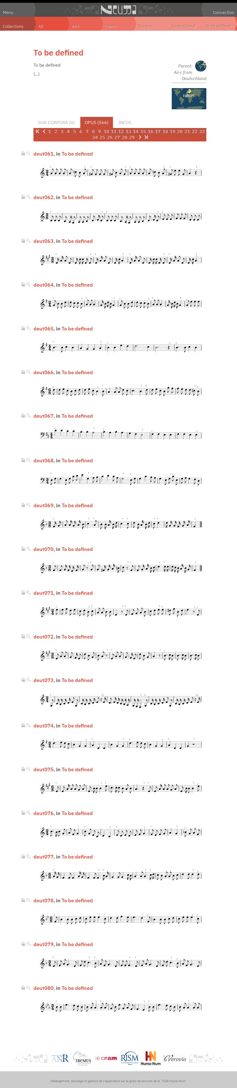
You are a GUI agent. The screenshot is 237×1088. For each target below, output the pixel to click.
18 (165, 131)
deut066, (44, 372)
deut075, (44, 769)
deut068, (44, 460)
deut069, (44, 505)
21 (187, 131)
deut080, (44, 988)
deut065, (44, 328)
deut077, (44, 856)
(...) (36, 74)
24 (95, 137)
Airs (75, 26)
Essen (110, 26)
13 (128, 131)
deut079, (44, 944)
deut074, (44, 725)
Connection (223, 12)
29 (132, 137)
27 (117, 137)
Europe (145, 26)
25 (102, 137)
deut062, (44, 197)
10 (106, 131)
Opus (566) (96, 122)
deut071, (44, 592)
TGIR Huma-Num (174, 1081)
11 (114, 131)
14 (136, 131)
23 (202, 131)
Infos (124, 122)
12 (121, 131)
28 (124, 137)
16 (150, 131)
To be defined (218, 26)
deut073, (44, 680)
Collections (13, 26)
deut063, (44, 241)
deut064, (44, 284)
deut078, (44, 900)
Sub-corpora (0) (56, 122)
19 (172, 131)
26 (110, 137)
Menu (8, 12)
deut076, (44, 813)
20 (180, 131)
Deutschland (184, 26)
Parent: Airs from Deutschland (190, 72)
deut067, (44, 415)
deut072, (44, 636)
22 (194, 131)
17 (158, 131)
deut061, (44, 153)
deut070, (44, 549)
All (40, 26)
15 (143, 131)
